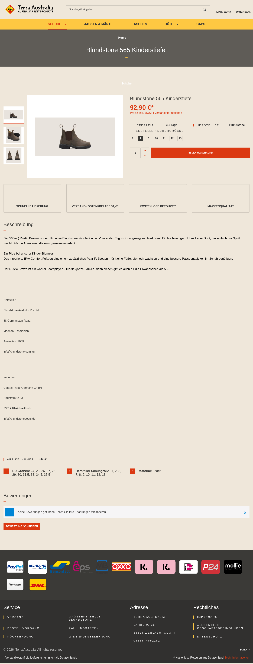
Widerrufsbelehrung (90, 637)
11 (164, 138)
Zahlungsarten (84, 628)
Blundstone (237, 125)
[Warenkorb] (243, 9)
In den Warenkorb (200, 153)
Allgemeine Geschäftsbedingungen (220, 627)
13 (180, 138)
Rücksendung (20, 637)
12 (172, 138)
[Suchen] (203, 9)
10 (156, 138)
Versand (15, 617)
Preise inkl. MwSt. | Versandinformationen (156, 113)
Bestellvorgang (23, 628)
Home (122, 38)
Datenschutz (209, 637)
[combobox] (132, 9)
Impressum (207, 617)
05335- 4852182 (147, 641)
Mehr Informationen (237, 658)
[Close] (245, 512)
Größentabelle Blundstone (85, 619)
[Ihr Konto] (222, 9)
